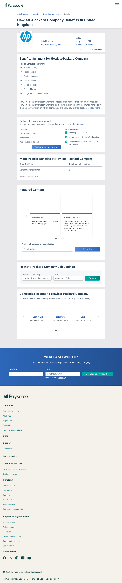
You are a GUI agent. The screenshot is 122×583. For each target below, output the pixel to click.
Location (57, 274)
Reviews (90, 44)
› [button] (96, 215)
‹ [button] (26, 215)
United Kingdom (22, 14)
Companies (35, 14)
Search (92, 278)
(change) (34, 138)
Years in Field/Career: (29, 142)
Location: (24, 129)
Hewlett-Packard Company (52, 14)
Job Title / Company (31, 274)
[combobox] (40, 133)
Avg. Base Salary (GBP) (51, 44)
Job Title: (13, 369)
